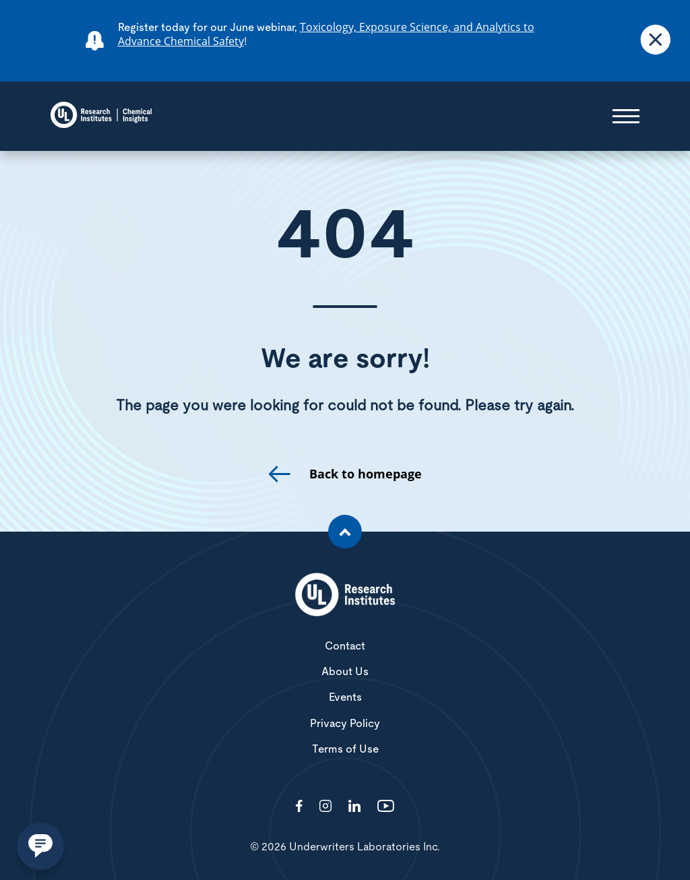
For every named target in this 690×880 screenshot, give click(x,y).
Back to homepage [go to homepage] (365, 474)
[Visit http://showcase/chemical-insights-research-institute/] (354, 807)
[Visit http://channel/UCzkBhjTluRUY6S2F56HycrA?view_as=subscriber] (385, 807)
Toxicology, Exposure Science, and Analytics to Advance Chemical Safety (326, 34)
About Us (345, 671)
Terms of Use (345, 749)
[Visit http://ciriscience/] (325, 807)
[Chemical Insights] (101, 116)
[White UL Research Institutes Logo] (345, 595)
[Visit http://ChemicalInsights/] (299, 807)
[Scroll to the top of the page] (345, 531)
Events (345, 697)
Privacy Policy (345, 723)
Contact (345, 646)
